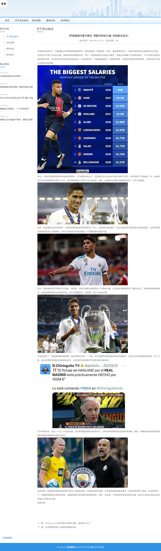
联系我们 (65, 20)
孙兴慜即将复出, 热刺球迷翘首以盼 (60, 527)
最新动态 (50, 20)
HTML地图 (99, 547)
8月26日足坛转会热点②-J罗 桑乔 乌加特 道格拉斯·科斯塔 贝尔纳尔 (16, 99)
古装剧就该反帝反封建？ (11, 76)
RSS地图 (90, 547)
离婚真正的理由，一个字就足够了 (15, 109)
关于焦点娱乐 (22, 20)
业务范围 (36, 20)
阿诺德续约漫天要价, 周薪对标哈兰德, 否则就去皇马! (16, 88)
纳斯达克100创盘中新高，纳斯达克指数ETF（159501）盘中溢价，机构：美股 (16, 121)
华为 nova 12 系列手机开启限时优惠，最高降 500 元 (67, 523)
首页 (7, 20)
